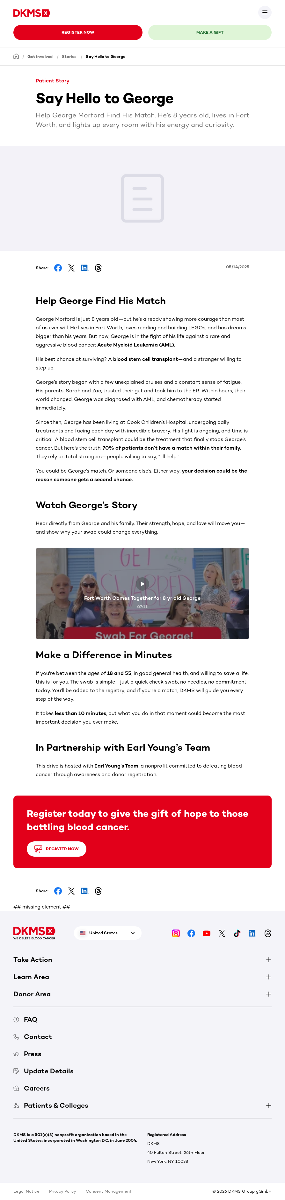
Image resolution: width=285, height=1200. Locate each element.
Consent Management (109, 1191)
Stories (69, 56)
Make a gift (209, 32)
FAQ (25, 1019)
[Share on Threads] (98, 268)
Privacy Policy (62, 1191)
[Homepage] (16, 56)
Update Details (43, 1071)
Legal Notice (26, 1191)
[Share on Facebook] (58, 268)
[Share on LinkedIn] (85, 268)
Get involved (40, 56)
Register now (78, 32)
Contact (32, 1037)
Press (27, 1054)
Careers (31, 1088)
